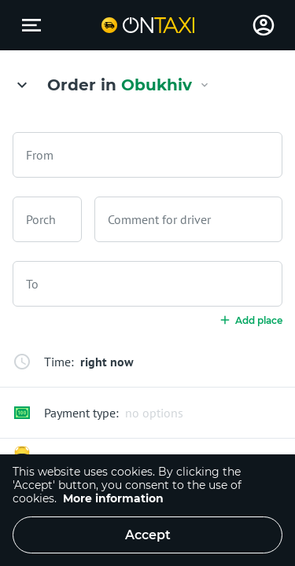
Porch (41, 219)
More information (113, 498)
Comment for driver (159, 219)
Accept (148, 534)
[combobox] (147, 155)
